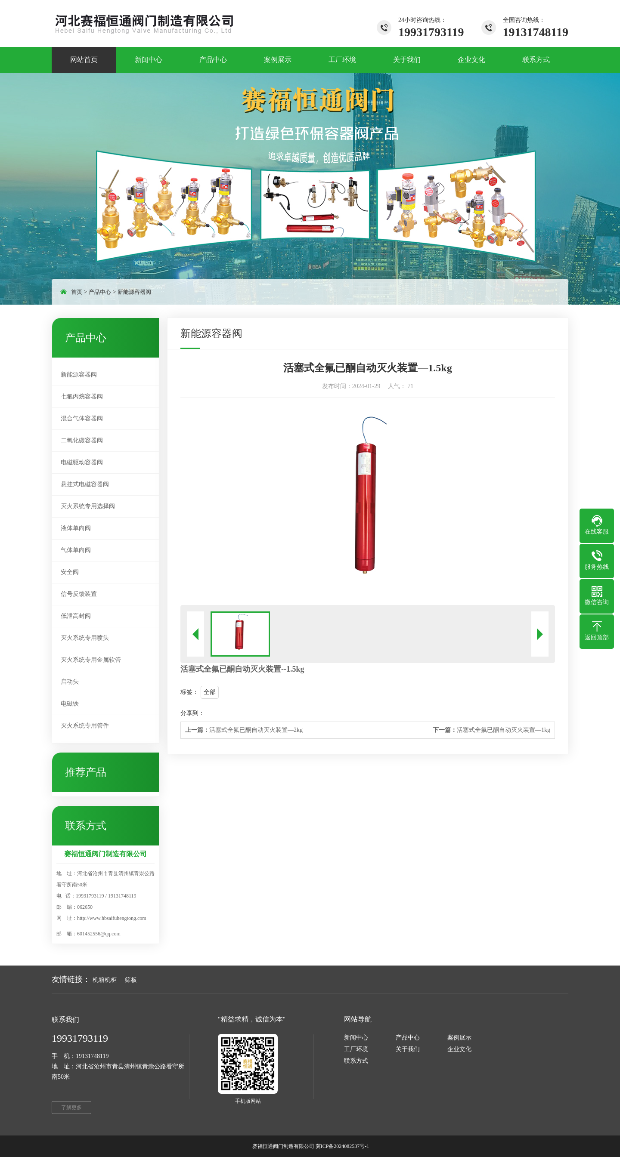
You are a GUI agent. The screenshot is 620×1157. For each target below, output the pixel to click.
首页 (76, 292)
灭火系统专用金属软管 (91, 660)
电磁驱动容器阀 (82, 462)
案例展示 (459, 1037)
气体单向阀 (76, 550)
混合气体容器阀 (82, 418)
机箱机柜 (105, 980)
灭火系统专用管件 (85, 725)
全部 (210, 692)
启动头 (70, 682)
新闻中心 (356, 1037)
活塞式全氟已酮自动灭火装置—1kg (491, 730)
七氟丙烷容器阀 (82, 396)
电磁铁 (70, 703)
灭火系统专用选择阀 (88, 506)
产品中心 (100, 292)
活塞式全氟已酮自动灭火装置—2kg (244, 730)
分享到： (192, 713)
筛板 (131, 980)
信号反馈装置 (79, 594)
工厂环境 (356, 1049)
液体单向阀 (76, 528)
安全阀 (70, 572)
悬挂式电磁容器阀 (85, 484)
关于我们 (408, 1049)
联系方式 (356, 1061)
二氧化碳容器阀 (82, 440)
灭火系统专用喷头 (85, 638)
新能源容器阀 (134, 292)
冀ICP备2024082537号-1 (342, 1146)
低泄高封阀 (76, 616)
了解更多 (71, 1108)
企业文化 (459, 1049)
